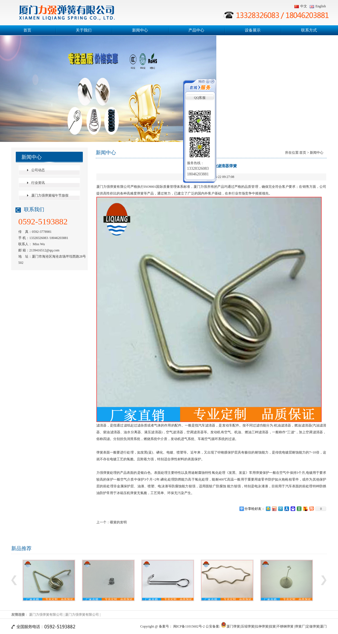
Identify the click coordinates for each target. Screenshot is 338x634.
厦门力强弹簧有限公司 (46, 615)
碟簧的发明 (118, 522)
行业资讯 (38, 183)
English (318, 6)
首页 (27, 30)
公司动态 (38, 170)
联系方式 (309, 30)
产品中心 (196, 30)
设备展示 (253, 30)
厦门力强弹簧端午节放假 (49, 195)
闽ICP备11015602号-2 (189, 626)
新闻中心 (140, 30)
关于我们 (84, 30)
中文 (300, 6)
